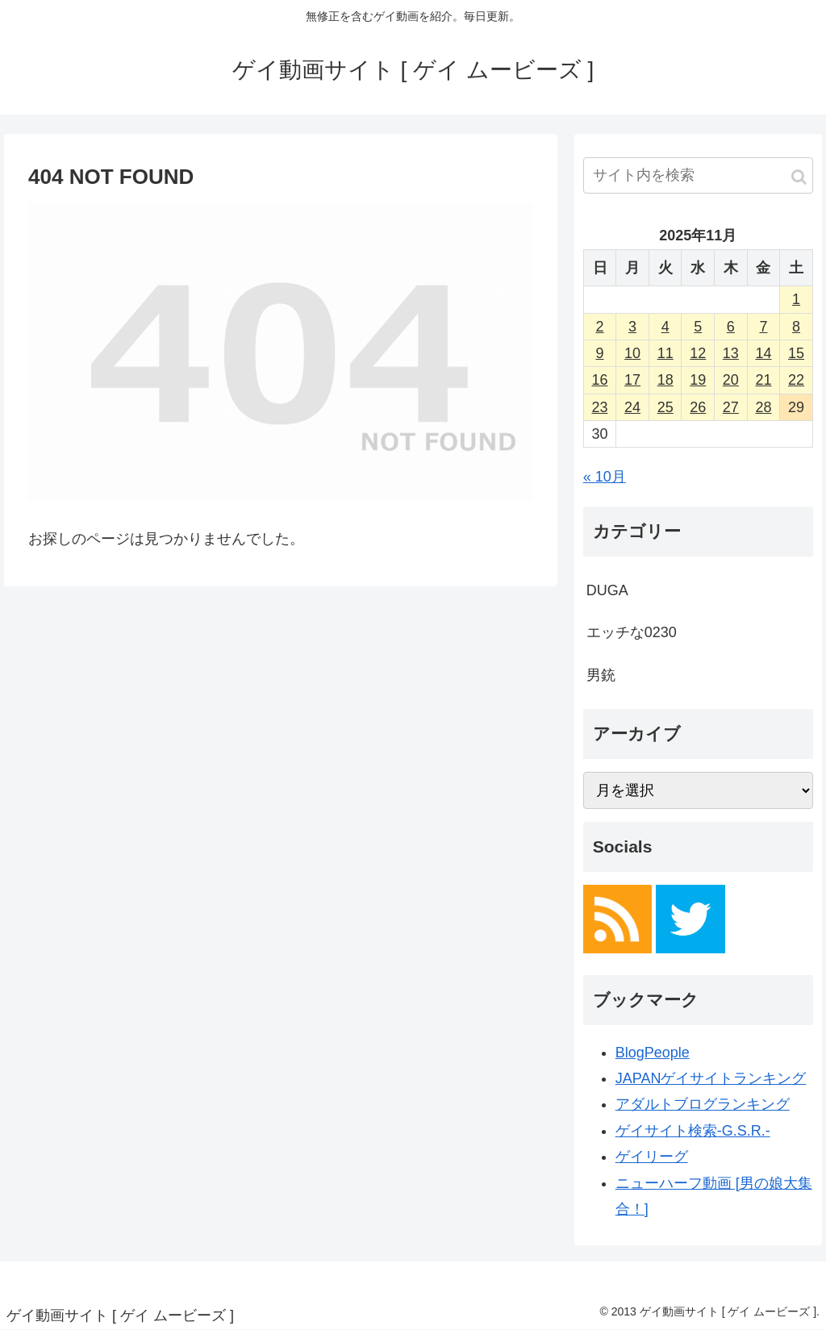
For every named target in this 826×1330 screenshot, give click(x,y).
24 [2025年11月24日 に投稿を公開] (632, 407)
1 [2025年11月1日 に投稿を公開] (796, 299)
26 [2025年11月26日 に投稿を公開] (698, 407)
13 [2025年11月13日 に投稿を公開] (731, 353)
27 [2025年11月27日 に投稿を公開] (731, 407)
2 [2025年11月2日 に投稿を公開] (599, 327)
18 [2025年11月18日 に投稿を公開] (665, 380)
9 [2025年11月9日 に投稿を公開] (599, 353)
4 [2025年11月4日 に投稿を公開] (665, 327)
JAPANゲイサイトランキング (711, 1078)
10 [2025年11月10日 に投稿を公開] (632, 353)
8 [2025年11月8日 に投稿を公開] (796, 327)
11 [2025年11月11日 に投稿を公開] (665, 353)
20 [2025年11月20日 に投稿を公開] (731, 380)
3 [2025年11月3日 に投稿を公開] (632, 327)
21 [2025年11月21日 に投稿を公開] (763, 380)
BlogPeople (652, 1052)
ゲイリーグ (651, 1157)
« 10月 (604, 477)
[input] (698, 175)
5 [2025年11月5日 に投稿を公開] (698, 327)
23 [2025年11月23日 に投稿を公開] (599, 407)
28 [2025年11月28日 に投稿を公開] (763, 407)
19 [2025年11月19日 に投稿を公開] (698, 380)
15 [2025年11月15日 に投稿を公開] (796, 353)
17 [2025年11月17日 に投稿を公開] (632, 380)
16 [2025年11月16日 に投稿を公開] (599, 380)
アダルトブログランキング (702, 1104)
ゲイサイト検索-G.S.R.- (692, 1131)
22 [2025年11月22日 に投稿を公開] (796, 380)
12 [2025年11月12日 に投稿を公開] (698, 353)
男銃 (600, 675)
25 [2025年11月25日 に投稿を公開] (665, 407)
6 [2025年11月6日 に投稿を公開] (731, 327)
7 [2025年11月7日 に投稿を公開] (763, 327)
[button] (799, 177)
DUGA (607, 590)
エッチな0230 (631, 632)
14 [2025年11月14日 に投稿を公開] (763, 353)
